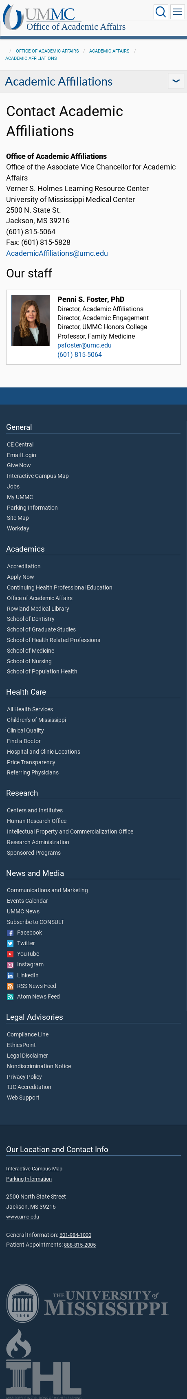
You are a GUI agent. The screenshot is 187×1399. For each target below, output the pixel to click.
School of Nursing (29, 661)
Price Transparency (31, 762)
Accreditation (24, 566)
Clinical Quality (25, 731)
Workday (18, 529)
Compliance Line (27, 1035)
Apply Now (20, 577)
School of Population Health (42, 672)
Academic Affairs (109, 51)
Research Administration (38, 842)
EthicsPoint (21, 1045)
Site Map (18, 518)
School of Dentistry (31, 619)
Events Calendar (27, 901)
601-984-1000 (75, 1235)
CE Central (20, 445)
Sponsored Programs (34, 853)
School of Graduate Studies (41, 630)
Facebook (24, 933)
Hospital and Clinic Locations (43, 752)
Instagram (25, 964)
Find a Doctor (24, 741)
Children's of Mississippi (36, 720)
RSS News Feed (31, 986)
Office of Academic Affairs (76, 27)
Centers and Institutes (35, 810)
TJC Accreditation (29, 1087)
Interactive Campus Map (38, 476)
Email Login (21, 455)
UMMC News (23, 911)
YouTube (23, 954)
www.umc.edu (22, 1217)
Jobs (13, 487)
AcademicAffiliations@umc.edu (57, 253)
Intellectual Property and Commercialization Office (70, 832)
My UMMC (20, 497)
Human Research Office (36, 821)
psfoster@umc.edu (84, 345)
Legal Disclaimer (27, 1056)
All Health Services (30, 709)
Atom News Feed (33, 997)
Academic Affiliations (31, 58)
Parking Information (32, 508)
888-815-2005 (80, 1245)
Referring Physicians (33, 773)
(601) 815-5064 (79, 355)
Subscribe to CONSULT (35, 922)
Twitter (21, 943)
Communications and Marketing (47, 890)
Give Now (19, 465)
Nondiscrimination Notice (39, 1066)
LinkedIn (23, 975)
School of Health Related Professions (53, 640)
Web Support (23, 1098)
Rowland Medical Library (38, 609)
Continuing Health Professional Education (59, 588)
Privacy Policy (24, 1077)
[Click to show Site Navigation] (177, 11)
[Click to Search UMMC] (161, 11)
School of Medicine (30, 651)
